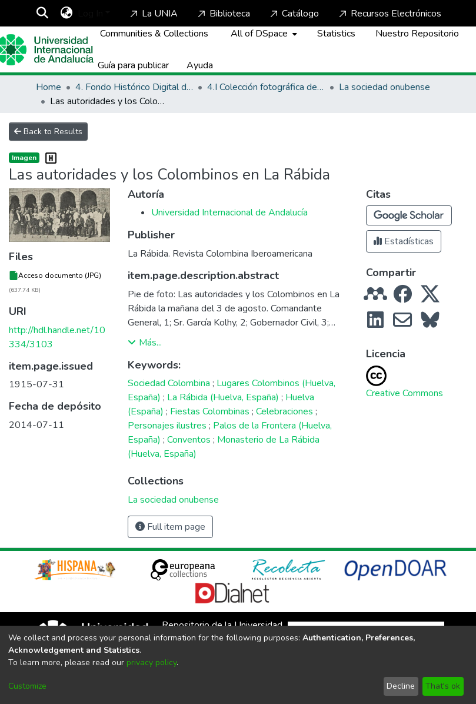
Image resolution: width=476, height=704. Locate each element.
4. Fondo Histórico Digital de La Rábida (134, 87)
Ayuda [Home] (200, 65)
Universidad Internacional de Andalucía (229, 212)
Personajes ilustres (167, 425)
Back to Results (48, 131)
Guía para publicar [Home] (133, 65)
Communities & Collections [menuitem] (154, 33)
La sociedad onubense (384, 87)
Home (48, 87)
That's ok (442, 686)
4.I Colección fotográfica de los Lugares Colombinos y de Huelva (266, 87)
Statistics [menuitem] (336, 33)
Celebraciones (284, 411)
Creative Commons (404, 393)
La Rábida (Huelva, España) (223, 397)
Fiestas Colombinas (209, 411)
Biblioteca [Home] (222, 13)
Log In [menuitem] (90, 13)
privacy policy (152, 662)
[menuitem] (66, 13)
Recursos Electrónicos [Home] (389, 13)
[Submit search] (42, 13)
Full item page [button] (170, 526)
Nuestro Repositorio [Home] (417, 33)
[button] (409, 215)
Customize (27, 686)
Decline (401, 686)
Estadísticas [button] (404, 241)
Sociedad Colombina (169, 383)
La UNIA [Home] (153, 13)
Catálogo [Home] (293, 13)
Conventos (189, 439)
